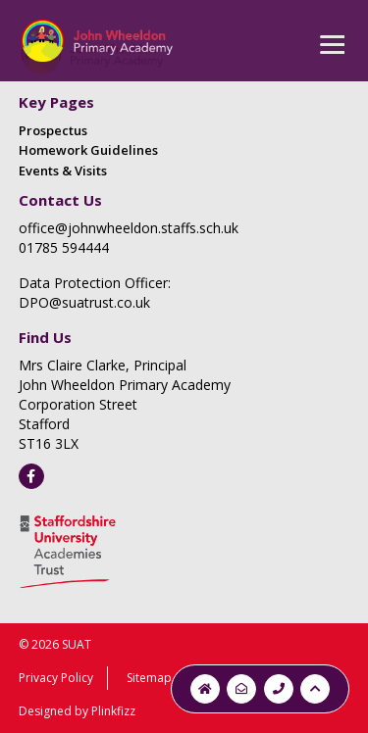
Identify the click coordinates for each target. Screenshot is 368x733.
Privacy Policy (56, 677)
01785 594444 (64, 247)
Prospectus (53, 130)
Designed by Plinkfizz (77, 711)
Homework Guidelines (88, 150)
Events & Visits (63, 170)
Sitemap (149, 677)
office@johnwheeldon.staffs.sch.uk (128, 228)
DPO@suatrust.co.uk (84, 302)
